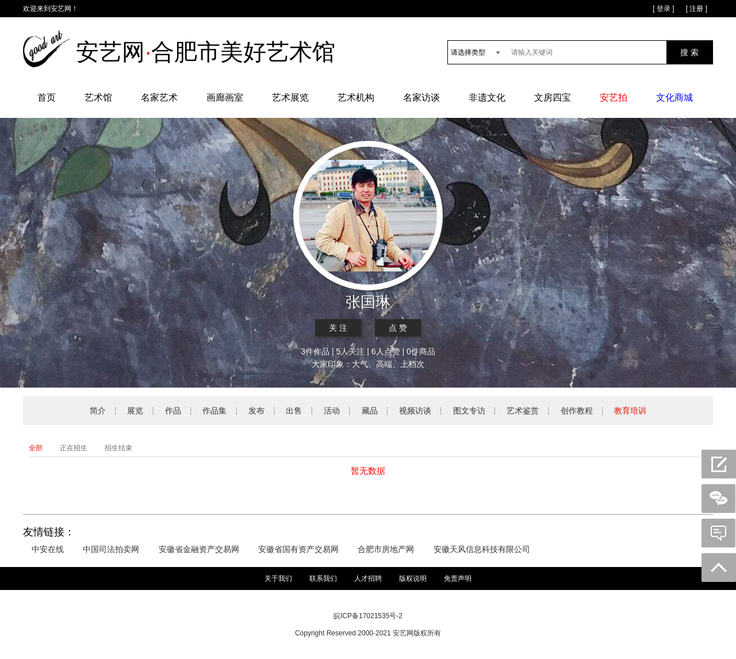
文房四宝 (552, 97)
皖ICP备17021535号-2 (368, 616)
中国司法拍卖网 (111, 549)
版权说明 (413, 578)
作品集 (214, 410)
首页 (46, 97)
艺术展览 (290, 97)
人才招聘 (368, 578)
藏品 (370, 410)
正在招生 (73, 448)
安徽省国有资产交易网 (298, 549)
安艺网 (61, 9)
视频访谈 (415, 410)
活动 (332, 410)
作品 (173, 410)
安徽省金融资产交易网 (199, 549)
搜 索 (689, 52)
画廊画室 (224, 97)
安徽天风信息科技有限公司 (482, 549)
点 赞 (398, 327)
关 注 (338, 327)
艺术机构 (356, 97)
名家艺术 (159, 97)
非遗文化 (487, 97)
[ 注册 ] (696, 9)
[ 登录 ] (663, 9)
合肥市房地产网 (386, 549)
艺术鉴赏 (523, 410)
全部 (36, 448)
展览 (135, 410)
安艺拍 (613, 97)
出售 (294, 410)
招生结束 (118, 448)
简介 (98, 410)
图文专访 (469, 410)
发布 (256, 410)
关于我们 (278, 578)
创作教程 (577, 410)
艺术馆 (98, 97)
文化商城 (674, 97)
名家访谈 (421, 97)
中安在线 (48, 549)
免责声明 (457, 578)
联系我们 (323, 578)
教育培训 (630, 410)
